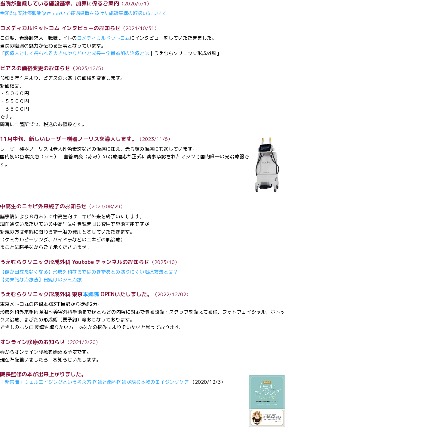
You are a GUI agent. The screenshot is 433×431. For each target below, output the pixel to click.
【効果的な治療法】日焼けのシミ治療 (41, 279)
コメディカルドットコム (103, 38)
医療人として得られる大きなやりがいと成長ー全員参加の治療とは (77, 53)
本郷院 (91, 294)
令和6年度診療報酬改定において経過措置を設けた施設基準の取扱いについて (83, 13)
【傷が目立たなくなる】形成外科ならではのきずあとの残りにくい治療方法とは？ (89, 271)
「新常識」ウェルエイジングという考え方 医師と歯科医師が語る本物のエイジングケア (94, 382)
